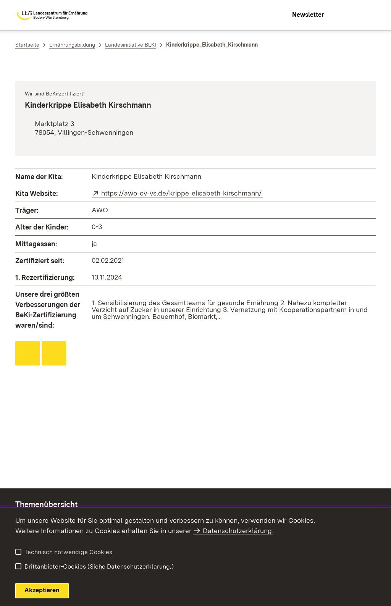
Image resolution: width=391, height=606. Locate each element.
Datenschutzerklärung (237, 531)
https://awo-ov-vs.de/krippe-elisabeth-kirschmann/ (182, 193)
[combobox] (342, 15)
